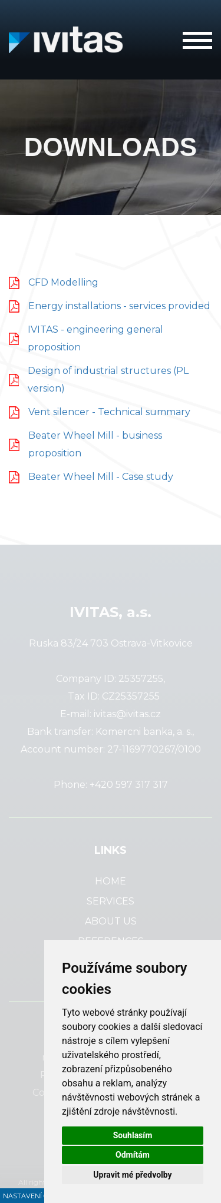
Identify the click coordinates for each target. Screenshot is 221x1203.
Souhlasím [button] (133, 1135)
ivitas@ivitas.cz (127, 714)
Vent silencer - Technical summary (109, 411)
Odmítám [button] (133, 1154)
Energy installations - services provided (119, 305)
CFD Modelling (63, 282)
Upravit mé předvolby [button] (132, 1174)
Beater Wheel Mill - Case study (100, 476)
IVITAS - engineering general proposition (95, 338)
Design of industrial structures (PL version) (108, 379)
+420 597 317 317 (129, 784)
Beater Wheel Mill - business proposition (95, 444)
